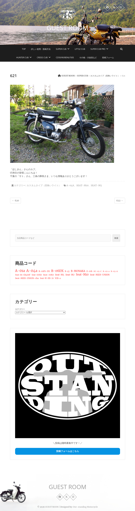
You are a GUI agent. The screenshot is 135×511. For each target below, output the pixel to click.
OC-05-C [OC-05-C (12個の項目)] (98, 271)
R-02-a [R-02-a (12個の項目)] (106, 271)
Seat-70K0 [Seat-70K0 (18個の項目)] (48, 275)
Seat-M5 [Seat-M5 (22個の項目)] (59, 274)
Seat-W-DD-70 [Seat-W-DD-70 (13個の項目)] (47, 278)
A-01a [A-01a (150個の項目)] (20, 270)
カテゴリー (20, 309)
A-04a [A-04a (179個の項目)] (31, 270)
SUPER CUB (61, 49)
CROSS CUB (42, 57)
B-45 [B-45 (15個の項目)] (67, 271)
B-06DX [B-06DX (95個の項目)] (57, 271)
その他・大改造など (88, 57)
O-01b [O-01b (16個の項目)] (89, 271)
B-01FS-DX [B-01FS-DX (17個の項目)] (44, 271)
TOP (24, 49)
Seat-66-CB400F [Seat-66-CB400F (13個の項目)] (22, 275)
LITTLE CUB (80, 49)
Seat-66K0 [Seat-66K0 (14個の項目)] (37, 275)
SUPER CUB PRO (97, 49)
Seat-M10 (82, 185)
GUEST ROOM (67, 28)
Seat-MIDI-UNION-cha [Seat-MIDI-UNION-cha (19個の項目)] (27, 278)
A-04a (70, 185)
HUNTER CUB (22, 57)
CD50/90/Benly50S (65, 57)
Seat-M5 (96, 185)
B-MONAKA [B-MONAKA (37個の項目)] (78, 271)
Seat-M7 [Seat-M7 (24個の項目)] (70, 274)
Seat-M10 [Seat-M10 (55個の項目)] (82, 274)
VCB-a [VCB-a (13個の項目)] (58, 278)
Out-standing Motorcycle (85, 507)
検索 (116, 238)
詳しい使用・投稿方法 (41, 49)
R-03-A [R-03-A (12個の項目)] (114, 271)
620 (15, 200)
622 (119, 200)
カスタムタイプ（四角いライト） (44, 185)
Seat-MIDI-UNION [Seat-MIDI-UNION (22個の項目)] (99, 274)
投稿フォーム (108, 57)
